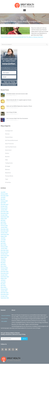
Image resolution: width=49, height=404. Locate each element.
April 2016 (3, 222)
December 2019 (4, 195)
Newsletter (7, 26)
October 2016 (4, 215)
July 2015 (3, 238)
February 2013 (4, 289)
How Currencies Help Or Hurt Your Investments (17, 118)
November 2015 (5, 231)
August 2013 (4, 278)
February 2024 (4, 194)
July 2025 (3, 192)
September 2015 (5, 234)
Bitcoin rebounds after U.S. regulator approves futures (18, 100)
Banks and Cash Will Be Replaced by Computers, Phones (19, 106)
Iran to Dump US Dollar (11, 112)
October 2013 (4, 275)
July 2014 (3, 259)
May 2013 (3, 284)
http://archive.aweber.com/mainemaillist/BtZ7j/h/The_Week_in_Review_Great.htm (22, 37)
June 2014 (3, 261)
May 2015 (3, 241)
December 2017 (4, 204)
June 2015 (3, 239)
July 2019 (3, 197)
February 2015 (4, 246)
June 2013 (3, 282)
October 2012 (4, 296)
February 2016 (4, 225)
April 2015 (3, 243)
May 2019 (3, 199)
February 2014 (4, 268)
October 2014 (4, 254)
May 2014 (3, 262)
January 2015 (4, 248)
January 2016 (4, 227)
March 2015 (3, 245)
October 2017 (4, 206)
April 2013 (3, 285)
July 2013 (3, 280)
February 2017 (4, 208)
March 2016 (3, 224)
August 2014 (4, 257)
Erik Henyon (14, 95)
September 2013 (5, 276)
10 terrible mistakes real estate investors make (17, 93)
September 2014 (5, 255)
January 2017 (4, 209)
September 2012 (5, 298)
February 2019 (4, 201)
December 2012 (4, 292)
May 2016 (3, 220)
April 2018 (3, 202)
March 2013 (3, 287)
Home (2, 26)
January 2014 (4, 269)
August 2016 (4, 218)
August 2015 (4, 236)
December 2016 (4, 211)
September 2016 (5, 217)
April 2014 (3, 264)
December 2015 (4, 229)
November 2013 (5, 273)
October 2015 (4, 232)
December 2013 (4, 271)
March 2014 (3, 266)
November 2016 (5, 213)
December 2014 (4, 250)
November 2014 (5, 252)
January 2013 (4, 291)
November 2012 (5, 294)
